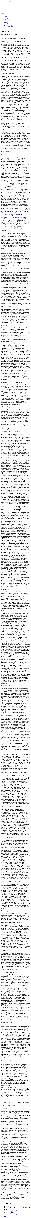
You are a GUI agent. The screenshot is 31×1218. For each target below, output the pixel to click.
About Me (6, 19)
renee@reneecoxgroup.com (14, 1213)
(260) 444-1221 (13, 1211)
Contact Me (7, 20)
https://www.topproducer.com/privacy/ (11, 217)
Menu (2, 13)
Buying (6, 23)
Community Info (8, 26)
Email (5, 10)
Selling (6, 22)
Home (5, 16)
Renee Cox (7, 7)
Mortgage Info (8, 25)
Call (5, 9)
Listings (6, 17)
